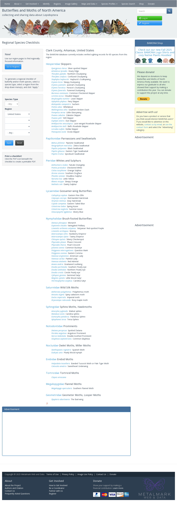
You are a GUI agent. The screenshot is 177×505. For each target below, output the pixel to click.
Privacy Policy (68, 474)
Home (7, 3)
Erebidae (51, 359)
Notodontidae (54, 326)
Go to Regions (13, 66)
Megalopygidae (55, 384)
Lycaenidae (52, 191)
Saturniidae (53, 287)
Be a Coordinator (56, 488)
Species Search (128, 3)
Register (52, 493)
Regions (57, 3)
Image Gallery (71, 3)
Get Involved (32, 3)
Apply (9, 143)
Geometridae (54, 395)
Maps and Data (89, 3)
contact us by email (153, 124)
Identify (46, 3)
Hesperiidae (53, 64)
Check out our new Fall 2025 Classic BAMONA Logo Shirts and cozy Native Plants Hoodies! (154, 52)
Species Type (11, 99)
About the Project (13, 485)
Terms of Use (52, 474)
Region (8, 109)
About (17, 3)
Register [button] (144, 23)
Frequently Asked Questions (17, 493)
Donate (151, 3)
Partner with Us (56, 491)
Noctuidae (52, 345)
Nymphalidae (54, 218)
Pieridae (51, 160)
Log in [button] (143, 18)
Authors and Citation (14, 488)
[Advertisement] (66, 433)
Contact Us (101, 474)
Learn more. (118, 488)
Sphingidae (52, 306)
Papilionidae (53, 138)
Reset (19, 143)
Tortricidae (52, 373)
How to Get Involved (58, 485)
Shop (141, 3)
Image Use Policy (85, 474)
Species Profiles (109, 3)
